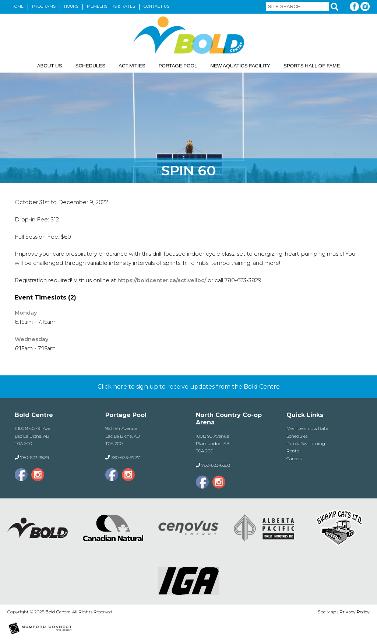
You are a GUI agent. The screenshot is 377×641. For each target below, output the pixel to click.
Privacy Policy (354, 611)
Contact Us (156, 6)
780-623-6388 (215, 465)
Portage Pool (178, 66)
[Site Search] (297, 6)
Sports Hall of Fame (311, 66)
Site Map (327, 611)
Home (17, 6)
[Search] (334, 7)
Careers (294, 458)
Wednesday (31, 339)
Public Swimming (305, 443)
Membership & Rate (307, 428)
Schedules (90, 66)
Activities (132, 66)
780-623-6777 (125, 457)
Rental (293, 450)
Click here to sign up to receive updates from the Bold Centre (189, 386)
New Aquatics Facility (240, 66)
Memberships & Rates (111, 6)
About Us (49, 66)
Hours (71, 6)
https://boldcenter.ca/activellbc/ (161, 280)
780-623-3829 (34, 457)
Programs (44, 6)
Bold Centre (57, 611)
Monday (26, 312)
